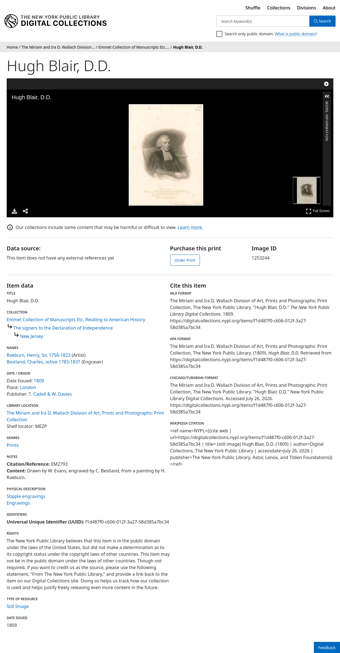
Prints (13, 445)
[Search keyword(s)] (262, 21)
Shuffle (252, 8)
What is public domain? (296, 33)
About (329, 8)
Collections (279, 8)
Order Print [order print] (185, 260)
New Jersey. (32, 336)
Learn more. (190, 227)
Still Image (18, 606)
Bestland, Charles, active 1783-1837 (43, 362)
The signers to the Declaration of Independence (63, 328)
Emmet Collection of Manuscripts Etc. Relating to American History (76, 319)
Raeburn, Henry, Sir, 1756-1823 (39, 355)
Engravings (18, 503)
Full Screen (317, 211)
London (28, 387)
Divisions (306, 8)
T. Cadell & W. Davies (50, 394)
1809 (39, 381)
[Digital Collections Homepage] (55, 21)
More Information (327, 103)
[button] (327, 96)
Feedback (327, 647)
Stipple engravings (26, 496)
